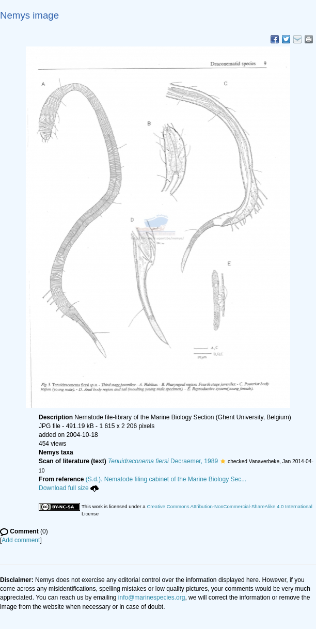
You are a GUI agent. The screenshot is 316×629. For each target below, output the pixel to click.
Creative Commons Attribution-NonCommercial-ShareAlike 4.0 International (229, 506)
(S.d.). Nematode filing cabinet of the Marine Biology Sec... (166, 479)
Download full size (69, 488)
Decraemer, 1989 (163, 461)
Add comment (21, 540)
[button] (223, 461)
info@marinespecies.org (151, 597)
